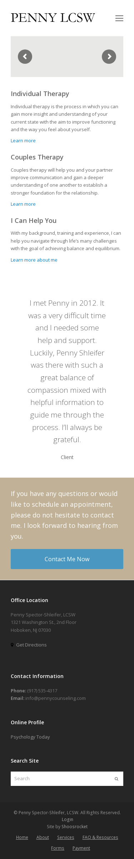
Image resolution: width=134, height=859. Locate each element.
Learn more (23, 140)
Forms (57, 848)
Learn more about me (34, 260)
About (42, 837)
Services (65, 837)
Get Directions (31, 644)
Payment (81, 848)
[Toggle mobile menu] (119, 18)
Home (22, 837)
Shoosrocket (74, 827)
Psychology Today (30, 737)
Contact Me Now (67, 559)
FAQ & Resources (100, 837)
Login (67, 819)
